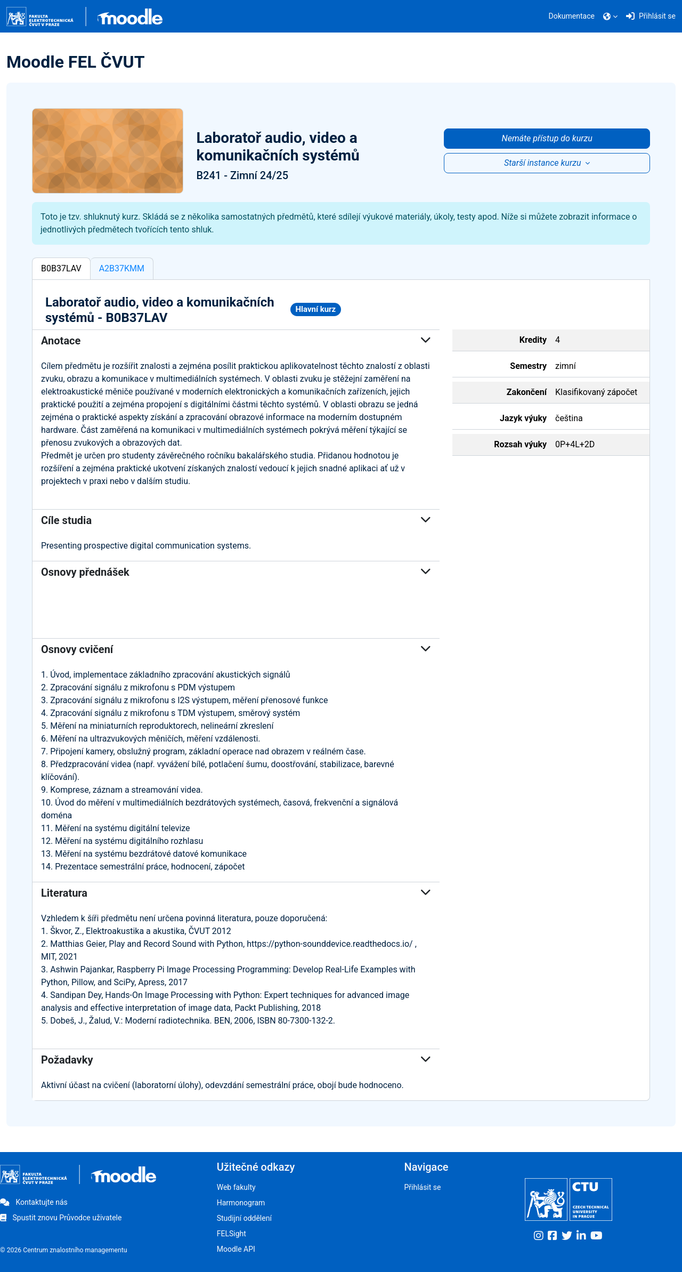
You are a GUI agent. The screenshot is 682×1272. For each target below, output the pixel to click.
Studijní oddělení (244, 1218)
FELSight (231, 1233)
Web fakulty (236, 1187)
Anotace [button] (236, 340)
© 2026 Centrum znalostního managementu (63, 1250)
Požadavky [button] (236, 1059)
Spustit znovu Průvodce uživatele (60, 1217)
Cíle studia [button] (236, 520)
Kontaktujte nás (34, 1202)
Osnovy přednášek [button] (236, 572)
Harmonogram (241, 1202)
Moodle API (236, 1249)
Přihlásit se (422, 1187)
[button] (610, 16)
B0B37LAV (61, 268)
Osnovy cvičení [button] (236, 649)
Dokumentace (572, 16)
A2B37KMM (121, 268)
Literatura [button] (236, 893)
